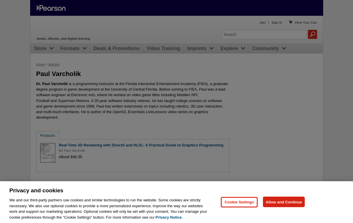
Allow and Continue (284, 214)
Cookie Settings (239, 214)
